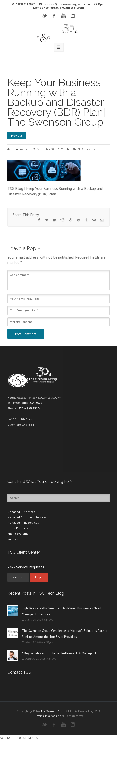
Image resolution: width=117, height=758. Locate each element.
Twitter (44, 16)
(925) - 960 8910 (28, 408)
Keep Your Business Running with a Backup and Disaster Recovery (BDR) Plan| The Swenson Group (56, 102)
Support (12, 539)
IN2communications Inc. (47, 716)
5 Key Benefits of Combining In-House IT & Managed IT (60, 653)
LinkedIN (72, 16)
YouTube (63, 16)
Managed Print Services (23, 522)
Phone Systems (17, 533)
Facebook (54, 16)
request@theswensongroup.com (67, 4)
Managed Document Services (27, 517)
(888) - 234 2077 (31, 403)
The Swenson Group (53, 711)
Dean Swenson (20, 149)
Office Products (17, 528)
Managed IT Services (21, 512)
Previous (17, 135)
